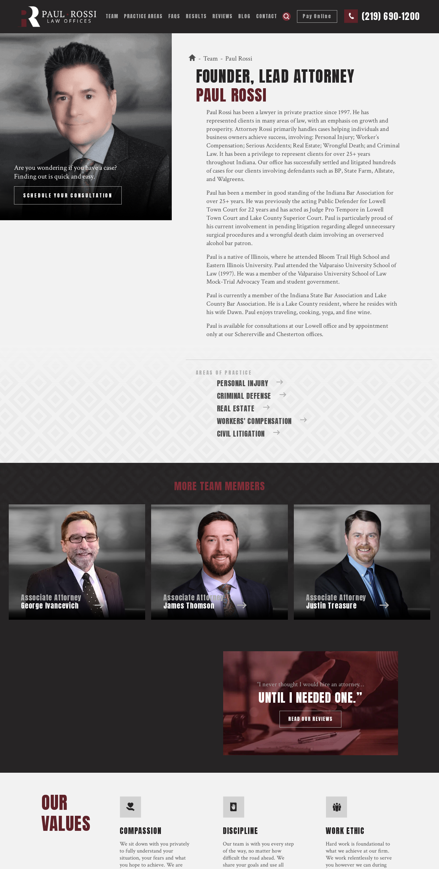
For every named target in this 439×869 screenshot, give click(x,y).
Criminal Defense (244, 395)
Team (112, 16)
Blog (244, 16)
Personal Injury (334, 137)
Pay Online (317, 16)
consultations (271, 326)
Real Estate (236, 408)
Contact (266, 16)
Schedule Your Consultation (68, 195)
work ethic (345, 830)
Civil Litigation (241, 433)
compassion (141, 830)
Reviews (222, 16)
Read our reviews (310, 719)
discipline (240, 830)
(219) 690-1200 (391, 16)
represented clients (230, 121)
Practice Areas (143, 16)
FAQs (174, 16)
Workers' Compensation (254, 421)
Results (196, 16)
